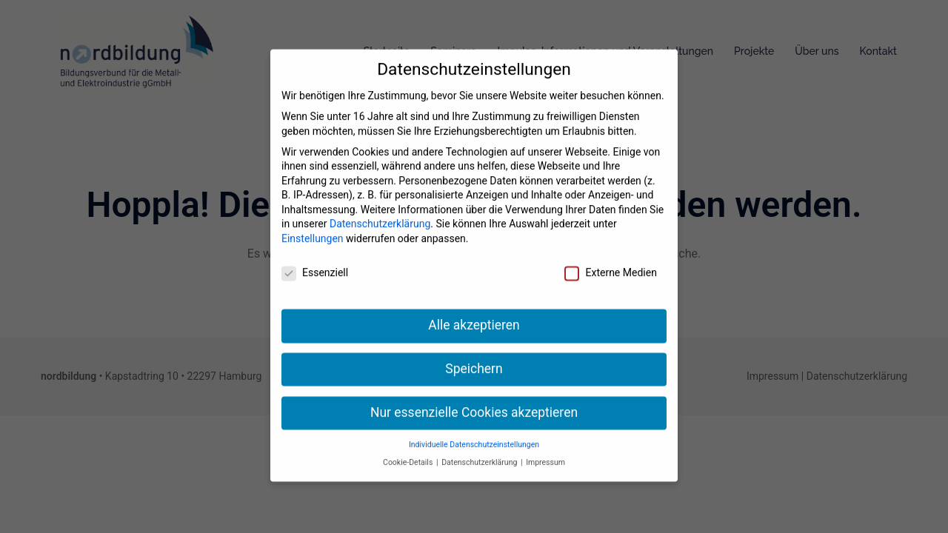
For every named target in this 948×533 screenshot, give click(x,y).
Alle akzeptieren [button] (474, 313)
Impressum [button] (545, 451)
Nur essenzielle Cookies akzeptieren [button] (474, 401)
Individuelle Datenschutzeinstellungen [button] (474, 433)
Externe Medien (610, 262)
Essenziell (314, 262)
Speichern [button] (473, 357)
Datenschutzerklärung (380, 213)
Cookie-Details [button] (409, 451)
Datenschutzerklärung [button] (480, 451)
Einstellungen (312, 227)
